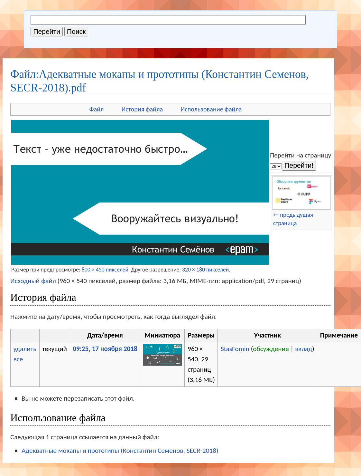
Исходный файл (33, 281)
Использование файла (211, 109)
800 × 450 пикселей (105, 269)
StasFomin (235, 349)
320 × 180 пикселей (205, 269)
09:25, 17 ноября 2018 (105, 349)
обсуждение (271, 349)
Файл (96, 109)
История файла (142, 109)
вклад (303, 349)
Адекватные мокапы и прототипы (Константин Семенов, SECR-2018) (120, 450)
